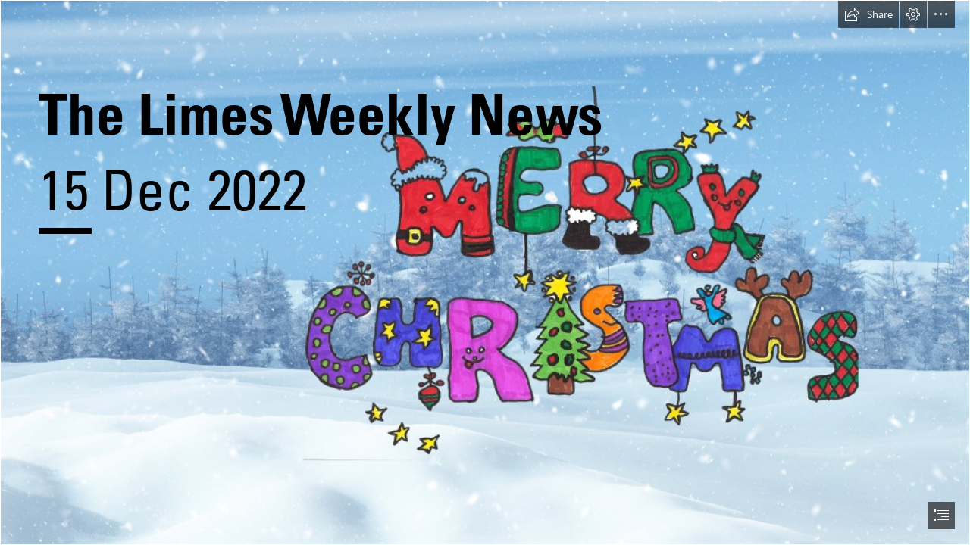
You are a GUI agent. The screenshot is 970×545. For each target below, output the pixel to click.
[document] (485, 272)
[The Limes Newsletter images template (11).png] (485, 272)
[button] (868, 14)
